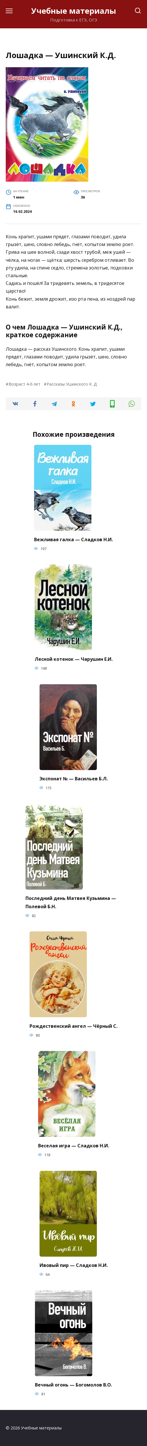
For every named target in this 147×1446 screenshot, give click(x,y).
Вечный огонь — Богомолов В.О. (73, 1385)
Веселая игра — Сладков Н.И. (73, 1145)
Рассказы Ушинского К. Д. (72, 384)
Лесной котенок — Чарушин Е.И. (74, 659)
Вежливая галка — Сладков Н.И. (73, 539)
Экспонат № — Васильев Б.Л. (74, 778)
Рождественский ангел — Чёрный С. (73, 1026)
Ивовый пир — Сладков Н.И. (74, 1265)
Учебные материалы (73, 10)
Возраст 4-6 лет (24, 384)
